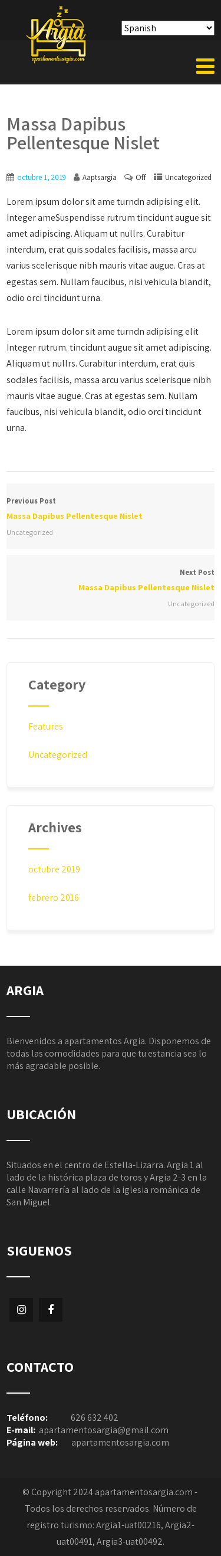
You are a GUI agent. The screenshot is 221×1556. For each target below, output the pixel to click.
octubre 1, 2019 (41, 177)
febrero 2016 (53, 897)
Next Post (110, 581)
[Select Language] (168, 28)
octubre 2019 (54, 869)
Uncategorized (188, 177)
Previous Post (110, 510)
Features (45, 726)
